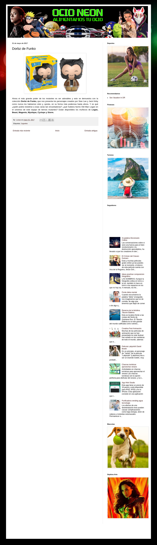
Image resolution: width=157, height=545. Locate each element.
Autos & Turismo (87, 140)
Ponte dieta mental (129, 292)
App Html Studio (128, 383)
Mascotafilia (28, 143)
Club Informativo (63, 138)
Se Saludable (61, 143)
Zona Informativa (17, 138)
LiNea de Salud (38, 138)
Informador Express (50, 138)
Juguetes (24, 123)
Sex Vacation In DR (117, 98)
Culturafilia (91, 143)
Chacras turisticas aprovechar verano (129, 365)
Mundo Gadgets (76, 140)
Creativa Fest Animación (131, 328)
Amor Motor (16, 145)
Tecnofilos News (25, 140)
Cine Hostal (66, 140)
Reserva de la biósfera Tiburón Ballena (131, 311)
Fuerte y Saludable (47, 140)
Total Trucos (58, 140)
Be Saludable (28, 138)
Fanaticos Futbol (17, 143)
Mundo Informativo (38, 143)
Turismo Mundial (50, 143)
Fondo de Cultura (75, 138)
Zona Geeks (85, 138)
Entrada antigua (91, 131)
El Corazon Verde (81, 143)
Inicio (57, 131)
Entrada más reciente (21, 131)
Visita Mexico (70, 143)
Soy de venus (36, 140)
